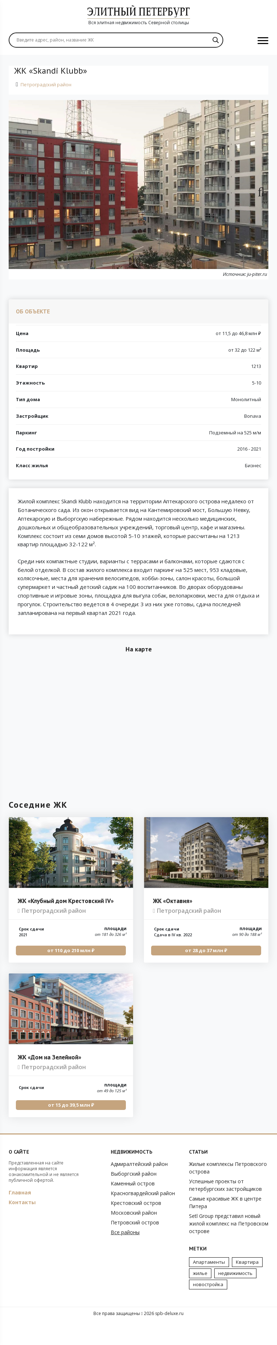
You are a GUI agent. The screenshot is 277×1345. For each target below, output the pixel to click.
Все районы (125, 1256)
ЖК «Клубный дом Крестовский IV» (66, 925)
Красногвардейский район (143, 1217)
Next (257, 190)
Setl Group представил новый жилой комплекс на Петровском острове (228, 1248)
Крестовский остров (136, 1227)
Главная (20, 1216)
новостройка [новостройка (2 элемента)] (208, 1308)
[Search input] (113, 40)
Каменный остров (133, 1207)
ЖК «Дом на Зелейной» (49, 1081)
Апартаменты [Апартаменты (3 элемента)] (209, 1286)
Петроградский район (46, 84)
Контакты (22, 1226)
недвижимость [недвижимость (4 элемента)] (235, 1297)
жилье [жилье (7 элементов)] (200, 1297)
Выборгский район (134, 1197)
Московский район (134, 1236)
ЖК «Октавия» (172, 925)
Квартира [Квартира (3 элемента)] (247, 1286)
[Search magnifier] (216, 40)
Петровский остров (135, 1246)
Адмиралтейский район (139, 1188)
